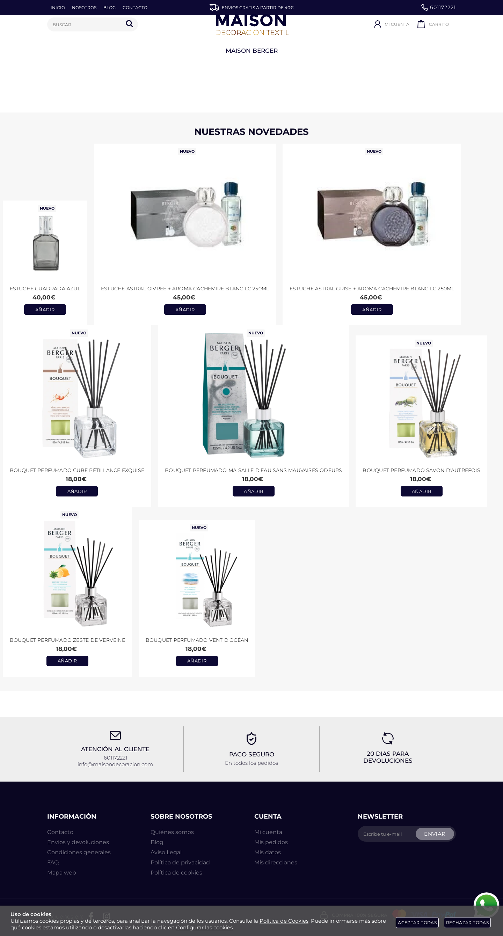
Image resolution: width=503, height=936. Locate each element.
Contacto (60, 832)
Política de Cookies (284, 920)
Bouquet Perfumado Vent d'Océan (197, 640)
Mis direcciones (275, 862)
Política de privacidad (180, 862)
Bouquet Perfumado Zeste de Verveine (67, 640)
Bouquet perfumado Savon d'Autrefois (421, 470)
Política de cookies (176, 872)
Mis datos (267, 852)
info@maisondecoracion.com (115, 764)
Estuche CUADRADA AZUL (45, 288)
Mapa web (61, 872)
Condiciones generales (79, 852)
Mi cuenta (268, 832)
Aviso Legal (166, 852)
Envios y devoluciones (78, 842)
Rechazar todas (467, 922)
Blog (157, 842)
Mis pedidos (271, 842)
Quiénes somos (172, 832)
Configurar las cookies (204, 927)
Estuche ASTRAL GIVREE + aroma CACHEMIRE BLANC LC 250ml (185, 288)
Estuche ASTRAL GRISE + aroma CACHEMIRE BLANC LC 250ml (372, 288)
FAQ (53, 862)
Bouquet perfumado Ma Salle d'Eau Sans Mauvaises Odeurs (253, 470)
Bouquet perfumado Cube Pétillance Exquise (77, 470)
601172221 (438, 7)
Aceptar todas (417, 922)
